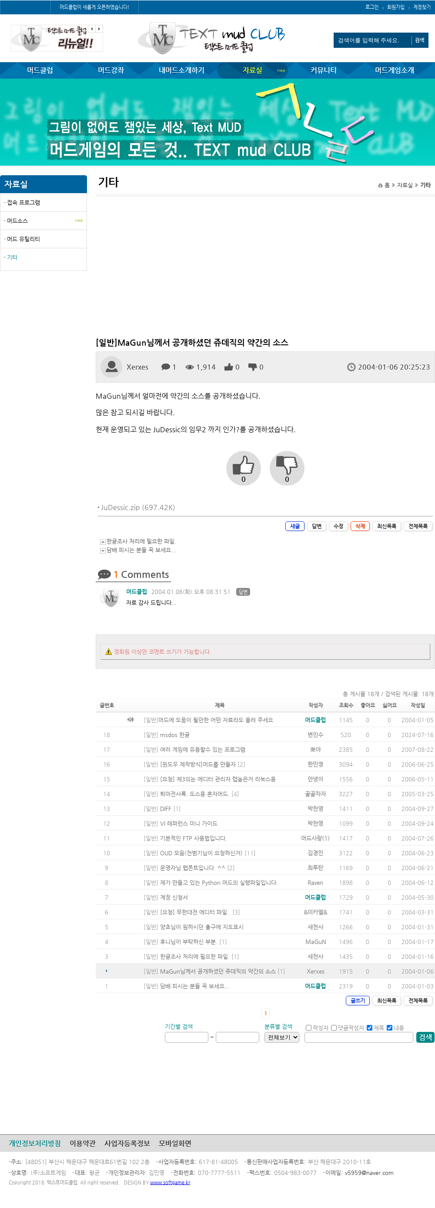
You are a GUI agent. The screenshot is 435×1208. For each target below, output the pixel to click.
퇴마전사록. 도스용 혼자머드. (195, 794)
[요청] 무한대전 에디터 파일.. (195, 912)
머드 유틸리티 (23, 239)
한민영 (315, 764)
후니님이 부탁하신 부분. (189, 941)
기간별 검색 (179, 1026)
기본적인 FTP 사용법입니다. (193, 838)
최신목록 (386, 526)
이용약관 (83, 1143)
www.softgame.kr (170, 1182)
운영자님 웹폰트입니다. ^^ (192, 867)
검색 (425, 1037)
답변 (316, 526)
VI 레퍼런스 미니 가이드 (189, 823)
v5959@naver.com (369, 1172)
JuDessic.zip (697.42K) (138, 507)
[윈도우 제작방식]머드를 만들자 (198, 764)
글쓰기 (358, 1001)
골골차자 (315, 794)
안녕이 (315, 779)
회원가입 (396, 7)
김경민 (315, 853)
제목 (375, 1027)
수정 (338, 526)
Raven (315, 882)
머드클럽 (40, 70)
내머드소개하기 (181, 70)
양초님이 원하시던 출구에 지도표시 (202, 927)
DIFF (165, 808)
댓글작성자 (347, 1027)
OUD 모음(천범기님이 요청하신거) (201, 853)
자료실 (252, 70)
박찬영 (315, 808)
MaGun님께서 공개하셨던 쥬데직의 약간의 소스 (218, 971)
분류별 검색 (278, 1026)
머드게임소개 (394, 70)
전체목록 (418, 526)
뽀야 (315, 749)
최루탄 (315, 867)
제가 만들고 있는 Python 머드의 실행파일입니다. (219, 882)
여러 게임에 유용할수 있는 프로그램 (202, 749)
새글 (295, 526)
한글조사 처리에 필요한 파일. (141, 541)
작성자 (317, 1027)
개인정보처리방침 (35, 1143)
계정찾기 (422, 7)
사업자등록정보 (127, 1143)
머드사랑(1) (315, 838)
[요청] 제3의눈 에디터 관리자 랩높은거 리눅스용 (218, 779)
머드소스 (17, 220)
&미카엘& (315, 912)
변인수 (315, 734)
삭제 (360, 526)
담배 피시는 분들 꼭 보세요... (141, 550)
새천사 (315, 927)
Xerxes (137, 367)
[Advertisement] (43, 340)
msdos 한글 (175, 734)
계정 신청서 (174, 897)
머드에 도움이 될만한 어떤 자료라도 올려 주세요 (215, 720)
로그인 (371, 7)
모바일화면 (175, 1143)
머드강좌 (111, 70)
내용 (395, 1027)
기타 (12, 257)
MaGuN (315, 941)
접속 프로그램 (23, 202)
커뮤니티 (324, 70)
